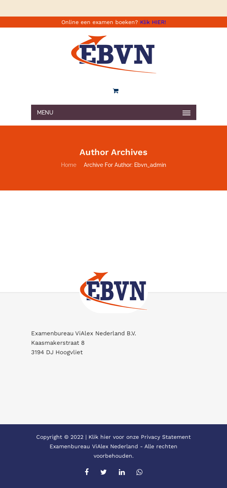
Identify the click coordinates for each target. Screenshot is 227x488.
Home (68, 165)
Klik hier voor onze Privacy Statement (140, 437)
